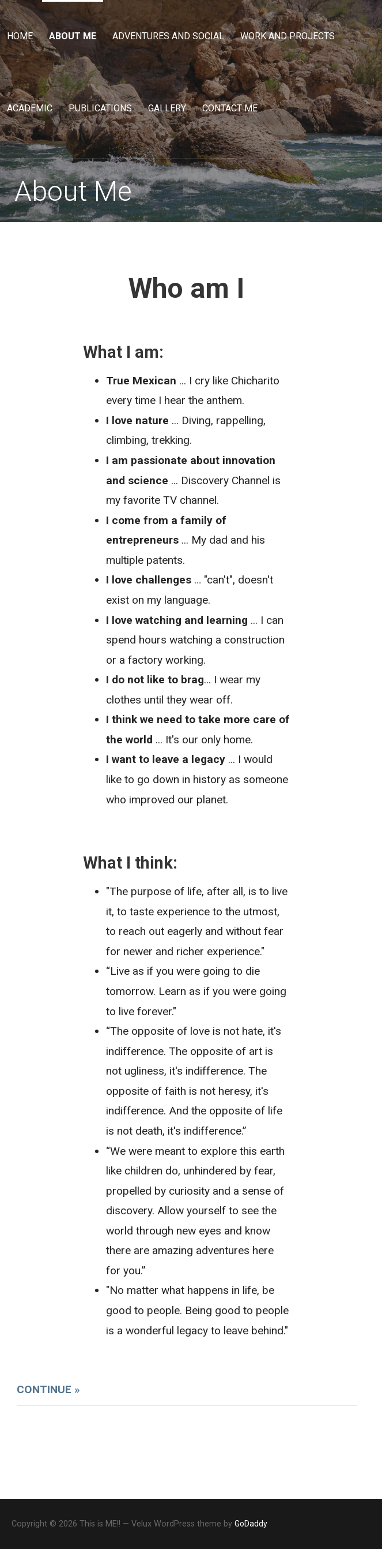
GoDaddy (251, 1523)
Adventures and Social (168, 36)
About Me (72, 36)
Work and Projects (287, 36)
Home (20, 36)
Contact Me (230, 108)
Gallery (167, 108)
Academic (29, 108)
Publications (100, 108)
